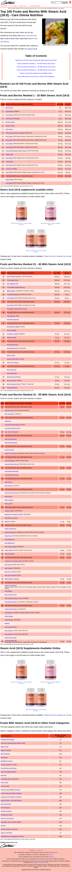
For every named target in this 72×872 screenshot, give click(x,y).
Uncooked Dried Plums (12, 425)
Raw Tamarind (11, 370)
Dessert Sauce (10, 122)
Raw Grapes (9, 630)
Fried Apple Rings (13, 280)
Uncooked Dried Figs (11, 471)
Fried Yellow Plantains (14, 276)
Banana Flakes (9, 511)
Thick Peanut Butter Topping (15, 133)
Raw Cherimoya (12, 388)
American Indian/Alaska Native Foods (13, 743)
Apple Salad (9, 179)
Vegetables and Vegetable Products (12, 836)
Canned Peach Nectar (12, 464)
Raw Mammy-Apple (13, 327)
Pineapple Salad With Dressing (17, 309)
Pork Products (5, 808)
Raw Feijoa (8, 591)
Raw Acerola (9, 564)
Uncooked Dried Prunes (12, 428)
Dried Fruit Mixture (11, 585)
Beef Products (5, 754)
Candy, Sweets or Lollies (9, 764)
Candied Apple (11, 337)
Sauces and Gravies (7, 818)
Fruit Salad (9, 136)
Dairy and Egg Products (8, 772)
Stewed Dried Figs (11, 638)
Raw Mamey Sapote (11, 518)
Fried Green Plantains (13, 118)
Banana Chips (10, 126)
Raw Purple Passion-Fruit (13, 598)
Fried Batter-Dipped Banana (16, 287)
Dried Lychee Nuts (13, 359)
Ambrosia (8, 421)
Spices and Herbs (6, 833)
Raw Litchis (8, 496)
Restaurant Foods (6, 815)
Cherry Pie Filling (12, 362)
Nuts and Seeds (6, 804)
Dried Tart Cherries (11, 453)
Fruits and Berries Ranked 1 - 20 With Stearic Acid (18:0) (36, 63)
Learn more (61, 8)
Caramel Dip (10, 111)
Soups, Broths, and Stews (9, 829)
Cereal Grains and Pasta (8, 768)
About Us (39, 850)
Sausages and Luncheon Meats (11, 822)
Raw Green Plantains (11, 432)
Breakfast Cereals (6, 761)
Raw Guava (8, 482)
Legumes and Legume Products (11, 797)
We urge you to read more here (40, 862)
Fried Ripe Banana (13, 319)
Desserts (4, 775)
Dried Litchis (11, 355)
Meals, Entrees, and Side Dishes (11, 800)
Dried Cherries (9, 450)
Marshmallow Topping (12, 579)
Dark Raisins (9, 613)
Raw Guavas (9, 486)
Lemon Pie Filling (11, 169)
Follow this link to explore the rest (56, 256)
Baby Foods (5, 747)
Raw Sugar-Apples (11, 547)
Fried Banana (11, 316)
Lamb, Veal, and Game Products (11, 793)
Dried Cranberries (10, 529)
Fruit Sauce (9, 129)
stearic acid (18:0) (27, 36)
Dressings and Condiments (9, 779)
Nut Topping (11, 284)
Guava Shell (9, 550)
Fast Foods (4, 782)
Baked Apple (11, 291)
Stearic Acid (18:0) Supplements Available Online (36, 73)
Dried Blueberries (12, 345)
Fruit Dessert (10, 115)
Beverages (4, 757)
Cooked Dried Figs (11, 609)
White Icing (9, 154)
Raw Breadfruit (10, 554)
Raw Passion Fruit (11, 595)
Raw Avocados (12, 380)
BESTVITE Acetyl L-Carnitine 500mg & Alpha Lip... (50, 224)
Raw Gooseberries (11, 627)
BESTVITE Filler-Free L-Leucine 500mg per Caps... (21, 224)
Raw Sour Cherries (11, 572)
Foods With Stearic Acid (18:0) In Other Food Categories (36, 76)
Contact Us (33, 850)
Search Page (32, 49)
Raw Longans (9, 500)
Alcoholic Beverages (7, 739)
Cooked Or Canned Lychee (13, 561)
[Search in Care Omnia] (56, 2)
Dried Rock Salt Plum (14, 377)
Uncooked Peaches (11, 602)
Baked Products (6, 750)
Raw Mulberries (10, 539)
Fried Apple (9, 161)
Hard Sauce (9, 108)
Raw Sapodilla (11, 330)
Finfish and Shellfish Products (10, 790)
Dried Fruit (8, 536)
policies (55, 852)
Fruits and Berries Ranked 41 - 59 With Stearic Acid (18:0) (36, 70)
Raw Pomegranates (11, 443)
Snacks (3, 825)
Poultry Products (6, 811)
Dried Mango (9, 616)
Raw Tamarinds (12, 373)
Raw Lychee (9, 503)
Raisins (7, 521)
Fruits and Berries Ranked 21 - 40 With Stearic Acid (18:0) (36, 67)
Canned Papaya (10, 460)
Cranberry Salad (12, 334)
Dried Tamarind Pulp (13, 384)
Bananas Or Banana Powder (14, 514)
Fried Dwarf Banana (13, 294)
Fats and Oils (5, 786)
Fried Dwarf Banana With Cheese (16, 151)
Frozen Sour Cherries (12, 493)
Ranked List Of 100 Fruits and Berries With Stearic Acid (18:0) (36, 60)
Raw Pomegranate (11, 439)
